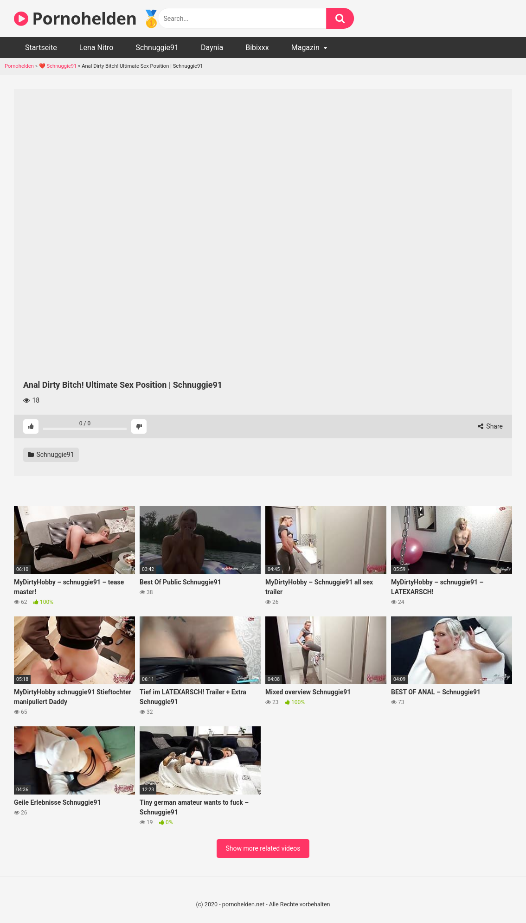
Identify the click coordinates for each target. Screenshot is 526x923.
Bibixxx (257, 47)
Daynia (212, 47)
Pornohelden (19, 66)
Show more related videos (263, 848)
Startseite (41, 47)
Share (490, 426)
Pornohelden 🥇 (87, 18)
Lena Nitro (96, 47)
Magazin (305, 47)
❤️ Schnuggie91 (58, 66)
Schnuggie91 (157, 47)
